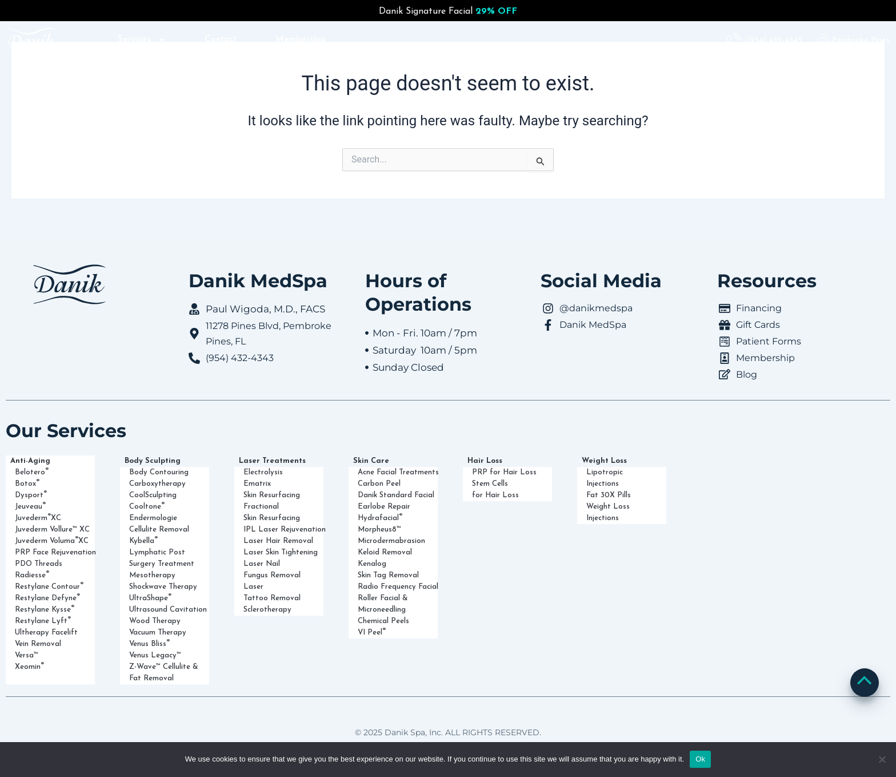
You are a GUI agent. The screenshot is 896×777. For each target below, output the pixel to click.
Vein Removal (38, 644)
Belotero (32, 471)
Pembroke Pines (861, 40)
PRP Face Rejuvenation (55, 552)
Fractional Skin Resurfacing (271, 512)
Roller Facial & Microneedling (383, 603)
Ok (700, 759)
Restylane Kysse (44, 608)
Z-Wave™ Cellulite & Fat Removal (163, 672)
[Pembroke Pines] (822, 40)
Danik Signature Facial (448, 11)
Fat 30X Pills (608, 495)
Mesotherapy (152, 575)
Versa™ (26, 655)
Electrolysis (263, 472)
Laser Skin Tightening (280, 552)
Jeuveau (30, 505)
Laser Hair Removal (278, 541)
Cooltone (147, 505)
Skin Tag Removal (388, 575)
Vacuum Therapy (157, 632)
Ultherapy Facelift (46, 632)
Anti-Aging (33, 461)
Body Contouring (159, 472)
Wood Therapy (155, 621)
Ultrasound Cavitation (168, 609)
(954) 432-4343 (774, 40)
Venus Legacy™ (155, 655)
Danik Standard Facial (396, 495)
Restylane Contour (49, 585)
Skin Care (374, 461)
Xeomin (29, 666)
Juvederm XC (38, 517)
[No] (881, 759)
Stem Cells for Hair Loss (495, 489)
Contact (220, 40)
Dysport (31, 494)
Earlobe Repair (384, 506)
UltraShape (150, 597)
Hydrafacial (380, 517)
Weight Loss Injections (608, 512)
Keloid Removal (385, 552)
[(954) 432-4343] (734, 41)
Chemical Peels (383, 621)
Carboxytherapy (157, 483)
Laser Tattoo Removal (272, 592)
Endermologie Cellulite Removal (159, 523)
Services (140, 40)
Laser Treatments (275, 461)
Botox (27, 482)
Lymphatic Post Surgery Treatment (161, 558)
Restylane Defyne (47, 597)
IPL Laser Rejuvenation (284, 529)
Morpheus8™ (379, 529)
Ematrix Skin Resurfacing (271, 489)
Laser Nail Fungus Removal (272, 569)
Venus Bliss (149, 643)
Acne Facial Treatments (398, 472)
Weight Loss (607, 461)
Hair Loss (487, 461)
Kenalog (372, 564)
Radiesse (32, 574)
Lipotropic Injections (604, 478)
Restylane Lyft (43, 620)
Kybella (143, 540)
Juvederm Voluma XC (52, 540)
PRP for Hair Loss (504, 472)
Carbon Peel (379, 483)
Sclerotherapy (267, 609)
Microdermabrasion (391, 541)
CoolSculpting (153, 495)
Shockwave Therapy (163, 586)
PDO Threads (38, 564)
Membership (302, 40)
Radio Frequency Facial (398, 586)
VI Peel (372, 631)
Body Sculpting (155, 461)
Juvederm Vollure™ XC (52, 529)
